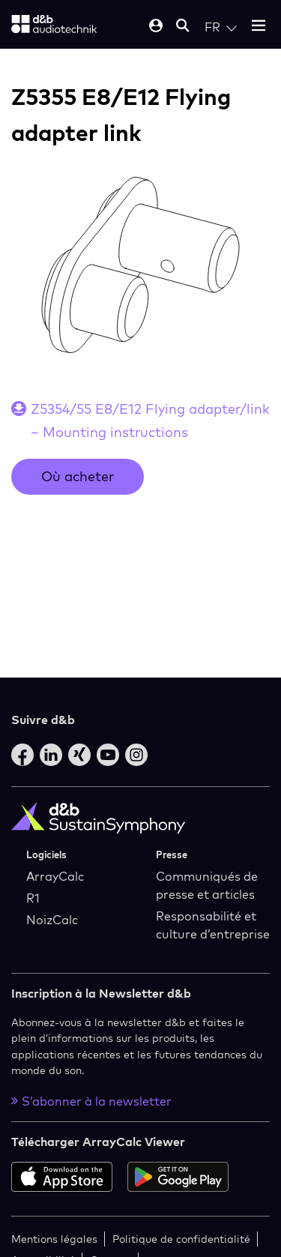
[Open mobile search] (183, 26)
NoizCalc (52, 919)
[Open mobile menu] (258, 26)
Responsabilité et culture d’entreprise (213, 924)
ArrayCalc (55, 876)
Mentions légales (54, 1239)
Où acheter (77, 476)
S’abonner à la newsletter (91, 1101)
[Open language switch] (220, 26)
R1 (33, 897)
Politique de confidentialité (181, 1239)
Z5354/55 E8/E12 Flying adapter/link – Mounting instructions (150, 420)
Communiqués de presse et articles (207, 885)
